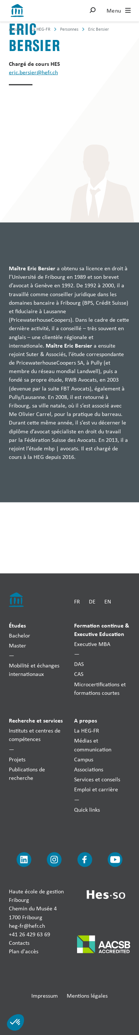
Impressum (44, 995)
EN (107, 601)
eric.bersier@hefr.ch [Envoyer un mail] (33, 72)
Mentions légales (87, 995)
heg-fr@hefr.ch (27, 925)
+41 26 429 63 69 (29, 934)
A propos (85, 720)
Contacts (19, 943)
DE (92, 601)
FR (77, 601)
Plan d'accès (23, 951)
